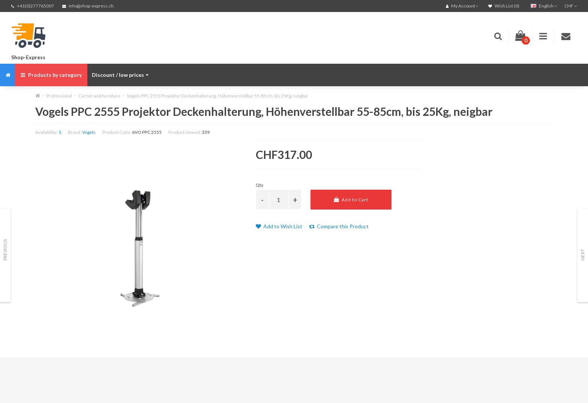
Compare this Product (339, 226)
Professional (59, 96)
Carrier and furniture (99, 96)
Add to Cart (351, 199)
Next (582, 255)
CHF (570, 6)
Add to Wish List (279, 226)
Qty (259, 185)
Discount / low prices (120, 75)
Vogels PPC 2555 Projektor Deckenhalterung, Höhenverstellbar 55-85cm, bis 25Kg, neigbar (217, 96)
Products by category (51, 75)
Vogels (89, 132)
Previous (5, 250)
